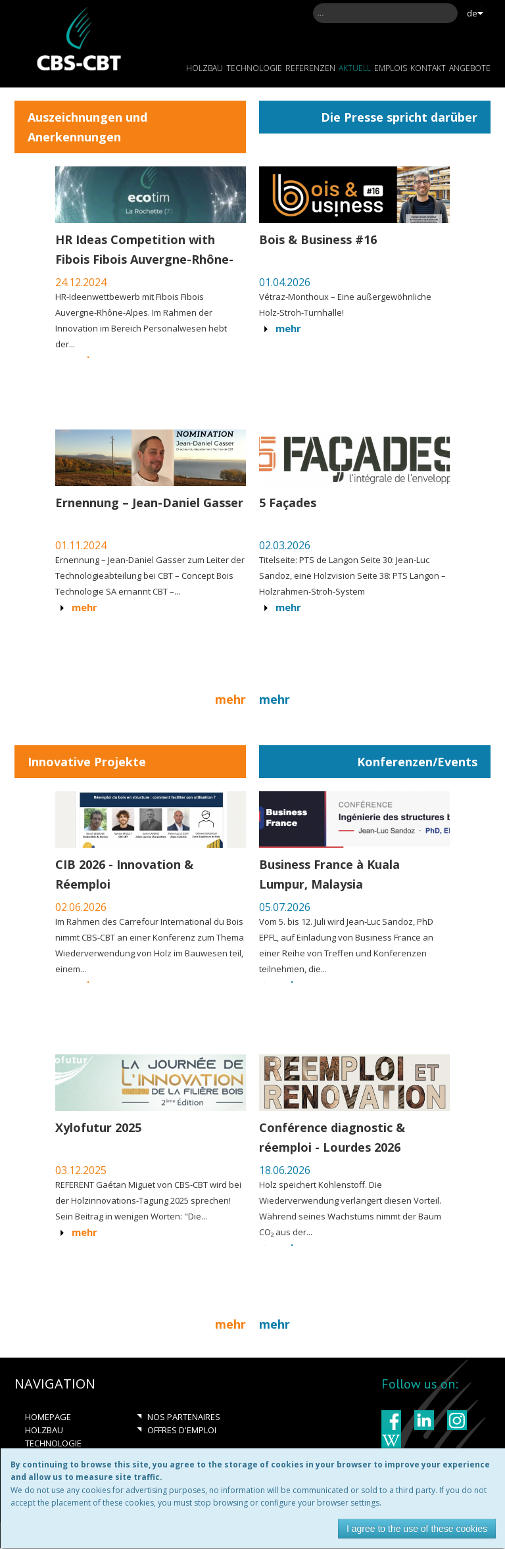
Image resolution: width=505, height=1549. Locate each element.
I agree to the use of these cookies (417, 1528)
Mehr (288, 328)
